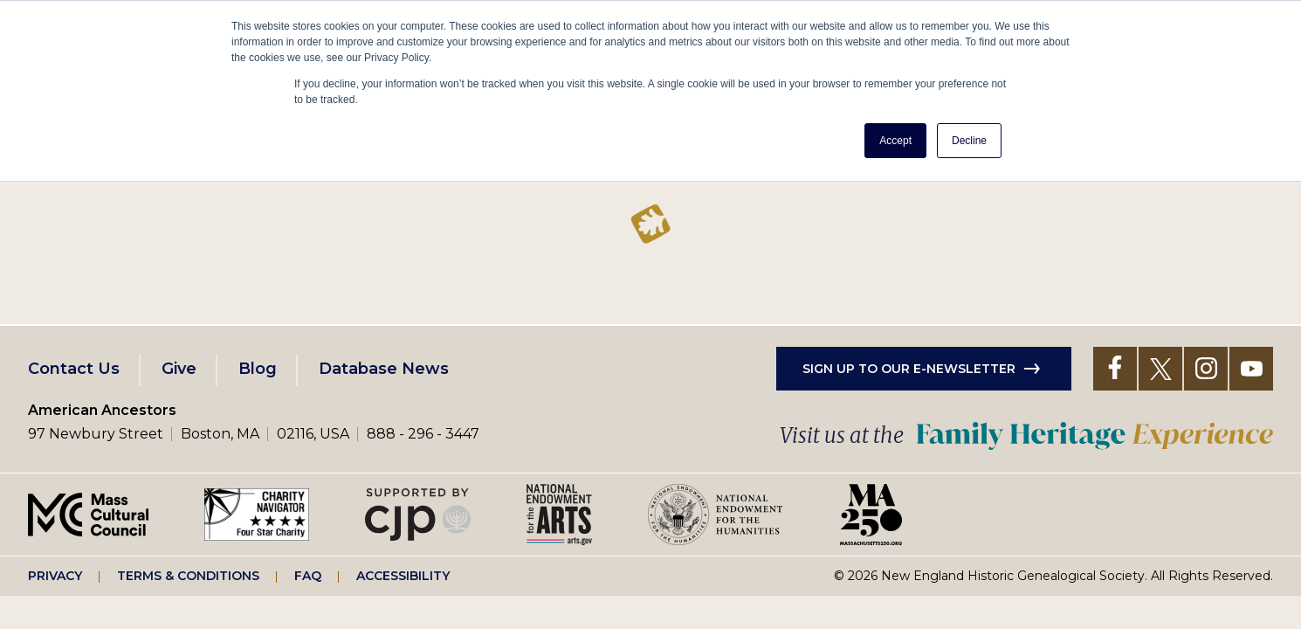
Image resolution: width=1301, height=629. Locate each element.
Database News (384, 368)
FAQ (307, 576)
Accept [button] (895, 141)
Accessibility (403, 576)
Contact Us (74, 368)
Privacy (55, 576)
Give (179, 368)
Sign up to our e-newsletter (908, 369)
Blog (257, 368)
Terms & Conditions (188, 576)
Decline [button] (969, 141)
